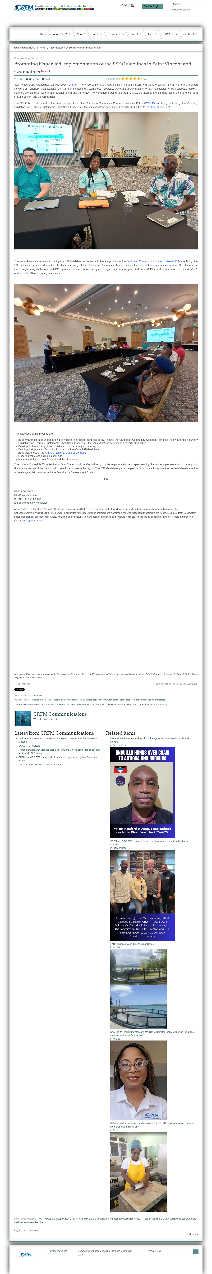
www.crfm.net (50, 719)
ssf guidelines (86, 700)
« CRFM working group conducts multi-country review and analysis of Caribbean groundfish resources (89, 1218)
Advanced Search (181, 9)
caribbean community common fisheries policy (114, 700)
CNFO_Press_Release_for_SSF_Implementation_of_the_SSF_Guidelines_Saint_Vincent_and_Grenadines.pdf (97, 704)
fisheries (35, 700)
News (42, 47)
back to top (192, 1234)
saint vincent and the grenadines (150, 700)
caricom (56, 700)
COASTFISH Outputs (29, 745)
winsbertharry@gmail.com (35, 502)
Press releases (57, 47)
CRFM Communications (60, 714)
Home (32, 47)
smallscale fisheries (69, 700)
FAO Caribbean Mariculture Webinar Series (40, 764)
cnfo (49, 700)
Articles (116, 947)
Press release (38, 696)
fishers (43, 700)
